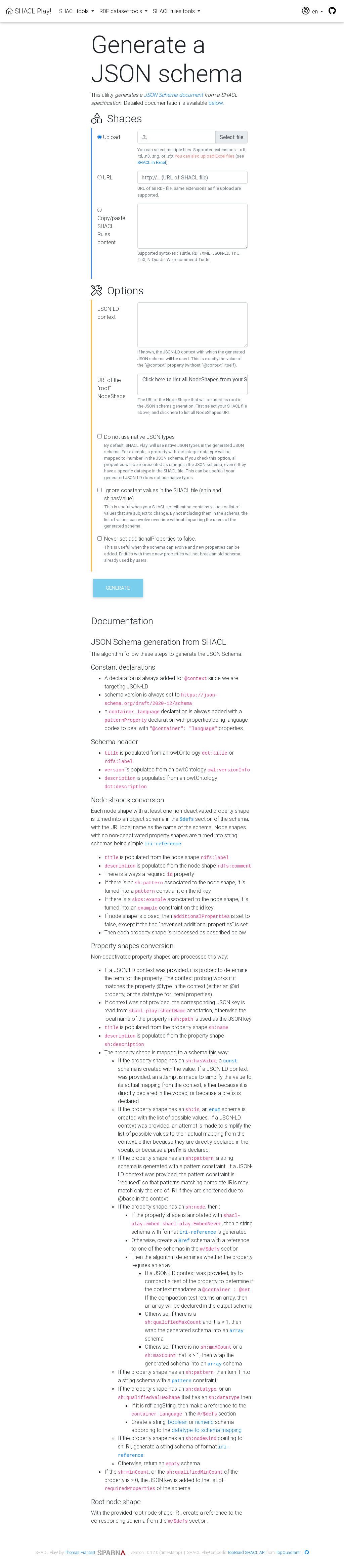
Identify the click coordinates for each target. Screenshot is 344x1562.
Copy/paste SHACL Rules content (111, 227)
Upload (108, 137)
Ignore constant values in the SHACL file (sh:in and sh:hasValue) (162, 494)
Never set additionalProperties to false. (150, 538)
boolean (177, 1422)
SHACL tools (74, 11)
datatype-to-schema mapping (207, 1430)
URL (105, 177)
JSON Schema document (173, 94)
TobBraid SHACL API (246, 1552)
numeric (204, 1422)
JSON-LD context (108, 312)
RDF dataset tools (121, 11)
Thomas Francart (80, 1552)
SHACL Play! (28, 11)
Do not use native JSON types (139, 436)
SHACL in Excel (151, 162)
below (216, 102)
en (310, 10)
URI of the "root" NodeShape (111, 388)
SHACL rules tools (174, 11)
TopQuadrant (288, 1552)
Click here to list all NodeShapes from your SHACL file (192, 379)
